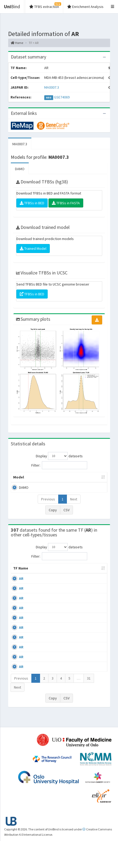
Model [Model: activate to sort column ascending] (18, 482)
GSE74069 (62, 97)
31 (89, 688)
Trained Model (33, 248)
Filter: (59, 465)
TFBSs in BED (32, 203)
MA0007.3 (51, 87)
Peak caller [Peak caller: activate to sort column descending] (39, 480)
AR (21, 589)
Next (73, 504)
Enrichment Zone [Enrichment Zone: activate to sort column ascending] (87, 480)
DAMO (19, 168)
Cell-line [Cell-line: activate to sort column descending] (40, 578)
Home (17, 43)
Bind (12, 6)
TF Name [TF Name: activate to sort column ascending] (18, 576)
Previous (48, 504)
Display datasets (59, 456)
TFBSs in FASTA (66, 203)
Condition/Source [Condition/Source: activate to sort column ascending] (74, 578)
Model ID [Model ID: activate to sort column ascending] (61, 480)
